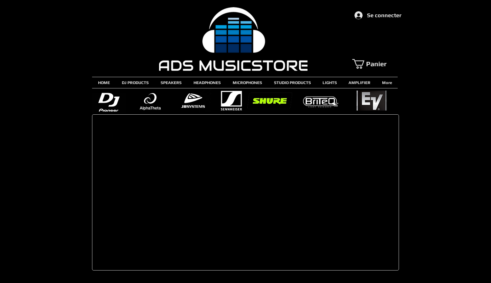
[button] (374, 64)
